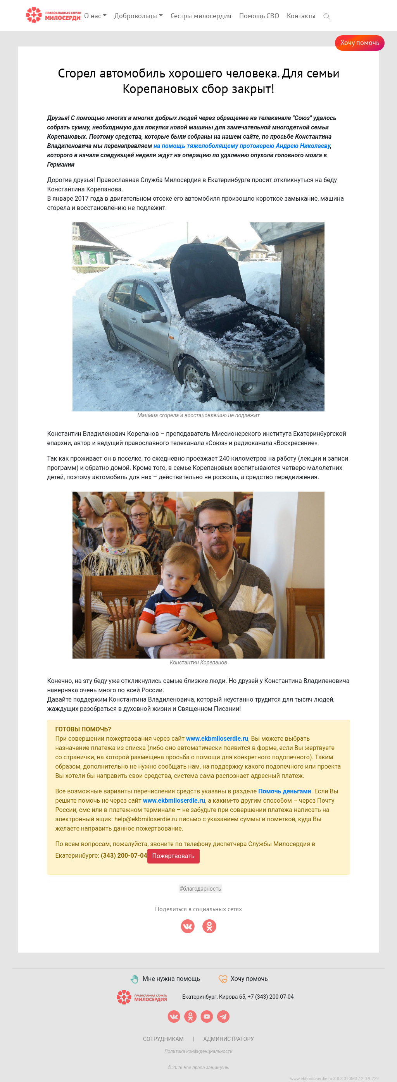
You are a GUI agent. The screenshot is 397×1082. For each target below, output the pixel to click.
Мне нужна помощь (164, 979)
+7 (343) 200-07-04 (271, 996)
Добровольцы (135, 16)
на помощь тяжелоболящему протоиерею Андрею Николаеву (242, 146)
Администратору (228, 1039)
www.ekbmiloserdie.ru (217, 738)
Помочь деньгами (284, 791)
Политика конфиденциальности (198, 1051)
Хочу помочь (359, 43)
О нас (92, 16)
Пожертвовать (173, 856)
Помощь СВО (259, 16)
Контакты (301, 16)
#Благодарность (200, 889)
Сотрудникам (163, 1039)
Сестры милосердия (201, 16)
